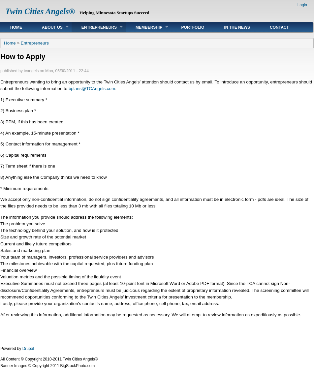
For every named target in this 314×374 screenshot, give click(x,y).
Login (302, 5)
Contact (279, 27)
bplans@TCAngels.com (92, 88)
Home (16, 27)
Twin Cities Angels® (40, 11)
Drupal (28, 348)
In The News (237, 27)
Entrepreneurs (97, 27)
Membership (147, 27)
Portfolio (192, 27)
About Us (50, 27)
